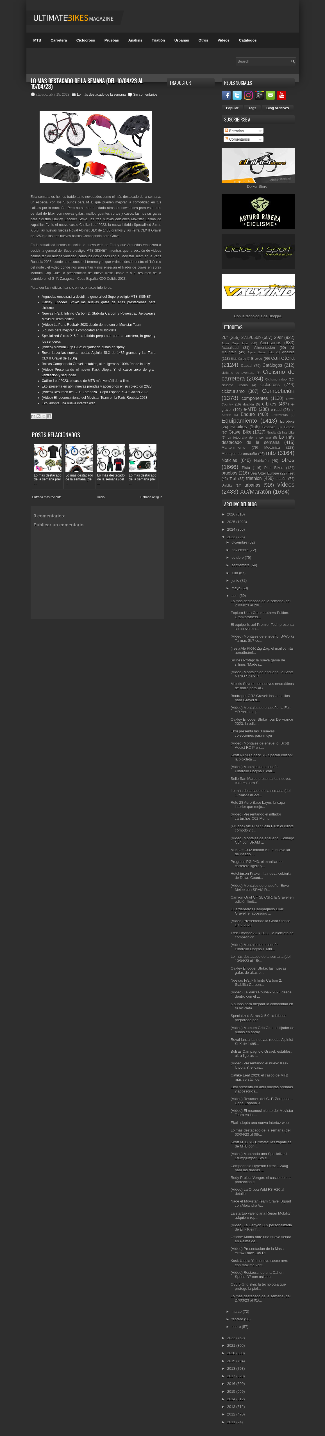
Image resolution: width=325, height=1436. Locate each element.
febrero (237, 1319)
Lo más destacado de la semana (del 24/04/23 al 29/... (260, 603)
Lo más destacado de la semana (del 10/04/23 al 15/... (260, 958)
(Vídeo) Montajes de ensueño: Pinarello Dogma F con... (255, 769)
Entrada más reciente (47, 497)
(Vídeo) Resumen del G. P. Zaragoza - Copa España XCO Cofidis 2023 (95, 392)
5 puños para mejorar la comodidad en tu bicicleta (79, 330)
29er (278, 337)
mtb (271, 453)
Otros (203, 40)
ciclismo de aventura (238, 372)
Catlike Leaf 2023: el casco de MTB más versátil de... (259, 1077)
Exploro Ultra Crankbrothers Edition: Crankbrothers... (260, 615)
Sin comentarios (145, 95)
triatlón (281, 479)
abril (235, 596)
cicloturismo (233, 391)
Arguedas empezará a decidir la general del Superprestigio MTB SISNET (96, 297)
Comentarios (237, 139)
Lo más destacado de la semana (101, 95)
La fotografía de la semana (249, 437)
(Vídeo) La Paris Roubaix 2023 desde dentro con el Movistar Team (91, 325)
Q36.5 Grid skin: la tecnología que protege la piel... (258, 1286)
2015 (232, 1391)
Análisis (135, 40)
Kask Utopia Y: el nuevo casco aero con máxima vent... (259, 1263)
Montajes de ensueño (239, 454)
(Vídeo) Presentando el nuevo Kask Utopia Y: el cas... (259, 1065)
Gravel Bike (239, 432)
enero (236, 1327)
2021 (232, 1345)
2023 (232, 537)
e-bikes (269, 404)
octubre (238, 557)
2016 (232, 1384)
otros (287, 460)
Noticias (229, 460)
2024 (232, 529)
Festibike (269, 427)
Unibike (227, 485)
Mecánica (272, 447)
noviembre (240, 550)
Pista (246, 468)
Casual (246, 365)
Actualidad (230, 347)
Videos (223, 40)
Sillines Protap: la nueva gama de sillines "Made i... (258, 662)
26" (225, 337)
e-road (276, 409)
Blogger (275, 316)
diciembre (239, 542)
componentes (255, 398)
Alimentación (264, 347)
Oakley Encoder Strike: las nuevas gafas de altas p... (259, 970)
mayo (236, 588)
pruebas (229, 473)
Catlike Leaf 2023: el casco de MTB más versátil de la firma (86, 381)
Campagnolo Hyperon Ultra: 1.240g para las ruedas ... (259, 1168)
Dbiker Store (257, 186)
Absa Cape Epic (235, 343)
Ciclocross (85, 40)
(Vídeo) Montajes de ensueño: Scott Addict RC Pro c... (260, 745)
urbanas (252, 485)
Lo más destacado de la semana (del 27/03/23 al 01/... (260, 1298)
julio (235, 573)
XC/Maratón (255, 491)
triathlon (254, 478)
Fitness (289, 427)
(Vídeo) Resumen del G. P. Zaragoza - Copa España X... (262, 1101)
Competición (278, 391)
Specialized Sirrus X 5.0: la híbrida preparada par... (259, 1018)
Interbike (288, 432)
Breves (256, 358)
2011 (232, 1422)
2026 (232, 514)
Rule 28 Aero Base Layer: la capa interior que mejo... (258, 804)
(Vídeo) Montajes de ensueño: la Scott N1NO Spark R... (262, 674)
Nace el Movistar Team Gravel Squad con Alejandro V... (261, 1203)
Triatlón (158, 40)
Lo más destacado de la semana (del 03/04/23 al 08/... (260, 1132)
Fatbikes (238, 426)
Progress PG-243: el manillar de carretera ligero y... (257, 864)
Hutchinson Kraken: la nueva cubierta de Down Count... (261, 875)
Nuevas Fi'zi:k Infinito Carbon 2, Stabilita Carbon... (256, 982)
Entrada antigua (151, 497)
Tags (252, 108)
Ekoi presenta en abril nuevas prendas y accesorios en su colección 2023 (97, 386)
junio (235, 580)
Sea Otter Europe (264, 473)
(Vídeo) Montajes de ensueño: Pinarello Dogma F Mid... (255, 947)
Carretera (59, 40)
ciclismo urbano (235, 385)
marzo (237, 1311)
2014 (232, 1399)
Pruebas (111, 40)
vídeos (285, 484)
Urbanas (181, 40)
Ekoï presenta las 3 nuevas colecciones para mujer (253, 733)
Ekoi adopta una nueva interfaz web (69, 403)
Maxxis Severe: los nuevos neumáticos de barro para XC (262, 686)
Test (291, 473)
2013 (232, 1407)
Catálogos (248, 40)
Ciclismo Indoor (276, 379)
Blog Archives (277, 108)
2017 (232, 1376)
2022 (232, 1338)
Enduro (248, 414)
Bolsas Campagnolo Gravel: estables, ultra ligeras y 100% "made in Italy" (96, 364)
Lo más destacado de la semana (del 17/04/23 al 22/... (260, 793)
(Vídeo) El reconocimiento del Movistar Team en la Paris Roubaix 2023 (94, 398)
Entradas (234, 131)
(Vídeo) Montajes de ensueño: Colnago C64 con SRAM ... (262, 840)
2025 (232, 522)
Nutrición (261, 461)
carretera (282, 357)
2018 (232, 1368)
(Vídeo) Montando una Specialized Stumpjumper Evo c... (259, 1156)
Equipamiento (239, 420)
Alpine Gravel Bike (260, 352)
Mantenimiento (234, 447)
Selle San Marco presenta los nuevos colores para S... (261, 781)
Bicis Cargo (238, 358)
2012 (232, 1414)
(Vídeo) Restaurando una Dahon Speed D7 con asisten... (257, 1274)
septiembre (241, 565)
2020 (232, 1353)
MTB (37, 40)
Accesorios (270, 342)
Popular (232, 108)
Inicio (101, 497)
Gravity (271, 432)
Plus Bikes (273, 468)
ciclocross (269, 384)
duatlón (248, 404)
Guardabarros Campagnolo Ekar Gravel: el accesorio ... (257, 911)
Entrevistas (279, 414)
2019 (232, 1361)
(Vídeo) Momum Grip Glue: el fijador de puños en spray (83, 347)
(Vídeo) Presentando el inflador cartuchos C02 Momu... (256, 816)
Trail (233, 479)
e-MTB (250, 409)
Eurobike (287, 421)
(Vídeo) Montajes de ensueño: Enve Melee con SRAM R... (260, 887)
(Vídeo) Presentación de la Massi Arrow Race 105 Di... (257, 1251)
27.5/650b (251, 337)
